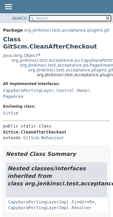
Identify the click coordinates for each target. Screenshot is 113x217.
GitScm (10, 113)
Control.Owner (72, 90)
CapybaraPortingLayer (28, 90)
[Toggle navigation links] (8, 7)
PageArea (13, 96)
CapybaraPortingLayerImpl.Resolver (50, 207)
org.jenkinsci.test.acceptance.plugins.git (66, 30)
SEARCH (19, 18)
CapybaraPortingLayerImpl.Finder (47, 202)
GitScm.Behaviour (43, 137)
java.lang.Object (20, 55)
